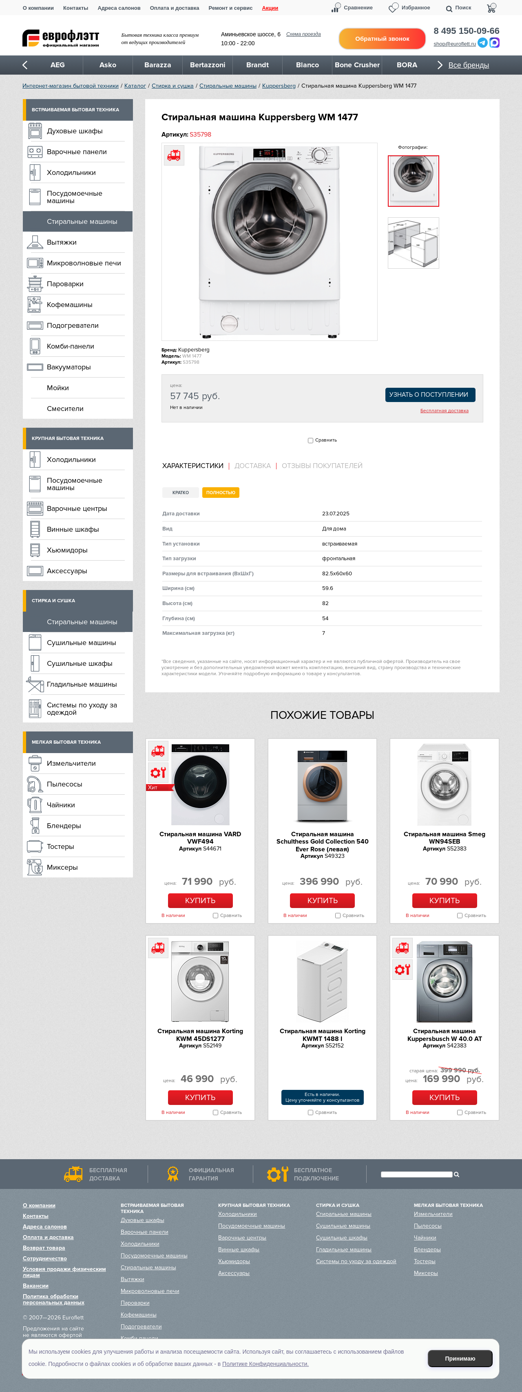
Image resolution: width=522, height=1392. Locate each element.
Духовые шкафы (75, 130)
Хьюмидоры (67, 550)
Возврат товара (44, 1247)
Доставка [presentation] (252, 466)
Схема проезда (303, 34)
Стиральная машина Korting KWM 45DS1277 (200, 1035)
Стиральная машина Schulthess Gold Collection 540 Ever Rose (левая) (322, 841)
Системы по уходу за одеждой (82, 708)
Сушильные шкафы (80, 663)
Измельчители (71, 763)
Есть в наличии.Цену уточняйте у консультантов (322, 1097)
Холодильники (71, 172)
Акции (270, 8)
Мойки (58, 387)
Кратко (181, 492)
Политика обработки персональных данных (53, 1299)
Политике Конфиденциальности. (265, 1364)
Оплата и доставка (174, 8)
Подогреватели (73, 325)
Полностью (220, 492)
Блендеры (64, 825)
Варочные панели (77, 151)
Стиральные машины (228, 85)
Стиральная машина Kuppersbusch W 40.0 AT (444, 1035)
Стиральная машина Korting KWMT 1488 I (322, 1035)
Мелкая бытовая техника (66, 742)
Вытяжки (62, 242)
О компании (38, 8)
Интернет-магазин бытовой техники (70, 85)
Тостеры (60, 846)
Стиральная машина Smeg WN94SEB (444, 838)
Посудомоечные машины (74, 197)
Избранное (416, 7)
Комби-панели (70, 346)
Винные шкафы (73, 529)
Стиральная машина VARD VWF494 (200, 838)
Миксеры (62, 867)
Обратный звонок (382, 38)
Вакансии (36, 1285)
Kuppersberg (279, 85)
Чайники (61, 804)
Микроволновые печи (84, 263)
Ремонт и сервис (231, 8)
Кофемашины (70, 304)
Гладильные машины (82, 684)
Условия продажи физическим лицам (64, 1272)
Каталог (135, 85)
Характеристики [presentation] (192, 466)
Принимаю (460, 1358)
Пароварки (65, 283)
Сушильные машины (81, 642)
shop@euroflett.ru (455, 44)
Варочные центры (77, 508)
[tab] (195, 466)
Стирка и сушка (173, 85)
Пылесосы (64, 784)
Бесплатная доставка (444, 411)
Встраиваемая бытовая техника (75, 110)
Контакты (75, 8)
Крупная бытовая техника (68, 438)
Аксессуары (67, 570)
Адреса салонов (118, 8)
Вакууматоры (69, 366)
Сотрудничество (45, 1258)
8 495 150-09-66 (467, 31)
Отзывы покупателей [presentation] (322, 466)
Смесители (65, 408)
